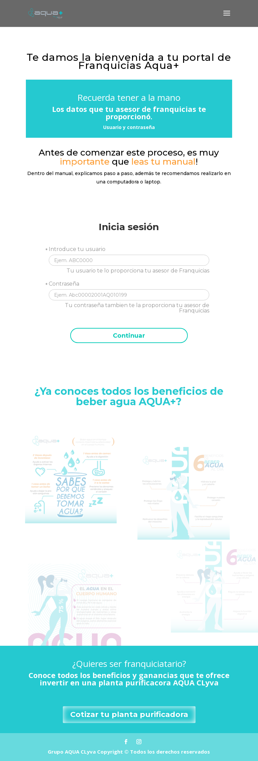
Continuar (129, 335)
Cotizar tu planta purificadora (129, 714)
